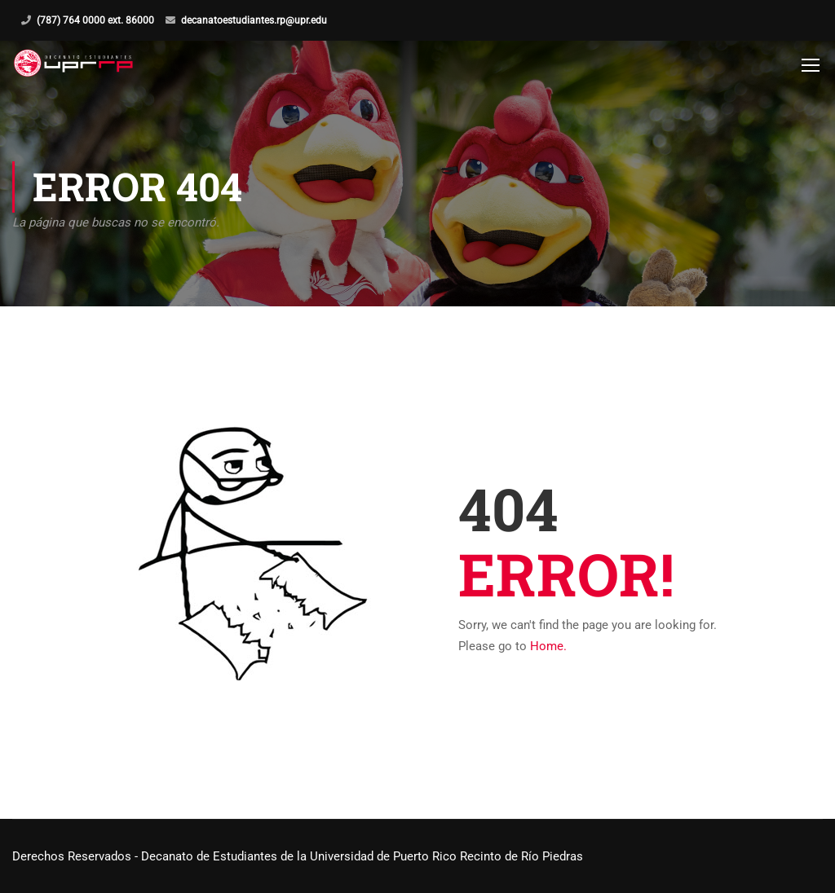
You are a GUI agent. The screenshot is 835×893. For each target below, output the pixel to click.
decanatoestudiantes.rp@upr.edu (254, 20)
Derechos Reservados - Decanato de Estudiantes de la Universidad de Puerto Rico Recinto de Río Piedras (297, 856)
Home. (548, 646)
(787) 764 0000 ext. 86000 (95, 20)
